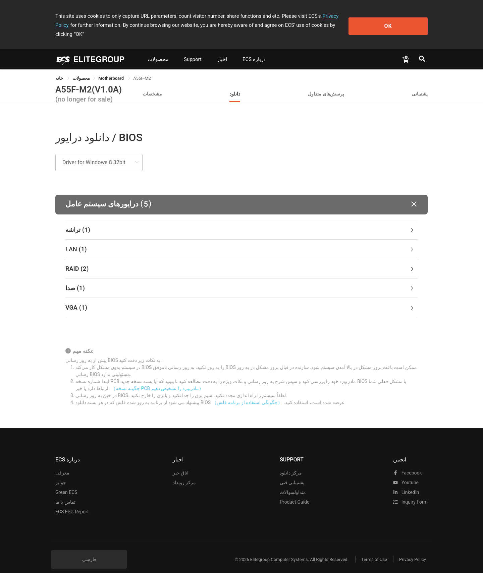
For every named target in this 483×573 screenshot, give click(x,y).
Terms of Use (372, 550)
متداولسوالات (293, 483)
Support (193, 50)
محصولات (158, 50)
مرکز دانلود (291, 463)
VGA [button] (240, 298)
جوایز (60, 473)
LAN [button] (240, 240)
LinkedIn (406, 483)
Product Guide (294, 493)
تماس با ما (65, 493)
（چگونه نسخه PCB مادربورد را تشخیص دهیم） (157, 379)
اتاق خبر (181, 463)
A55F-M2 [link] (142, 69)
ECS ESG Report (72, 502)
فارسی (89, 550)
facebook (407, 463)
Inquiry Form (410, 493)
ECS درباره (254, 50)
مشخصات (152, 84)
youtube (406, 473)
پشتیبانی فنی (292, 473)
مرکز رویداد (184, 473)
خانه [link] (59, 69)
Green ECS (66, 483)
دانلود (234, 84)
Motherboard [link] (111, 69)
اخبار (222, 50)
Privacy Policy (337, 16)
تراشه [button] (240, 221)
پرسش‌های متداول (326, 84)
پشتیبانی (420, 84)
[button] (241, 195)
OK (400, 20)
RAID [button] (240, 259)
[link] (81, 69)
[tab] (241, 221)
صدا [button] (240, 279)
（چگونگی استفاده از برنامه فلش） (247, 393)
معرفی (62, 463)
